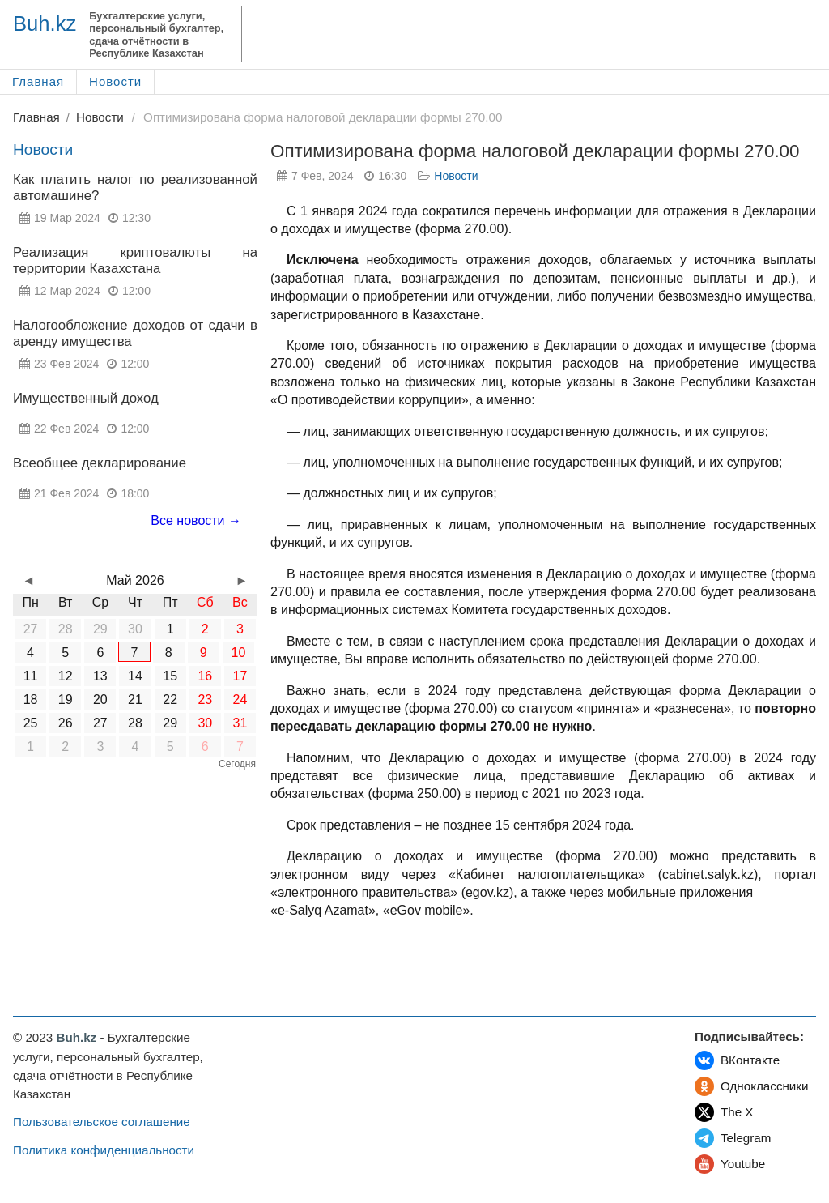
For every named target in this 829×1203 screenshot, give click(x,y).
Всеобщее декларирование (99, 463)
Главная (38, 81)
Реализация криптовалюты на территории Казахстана (135, 260)
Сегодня (237, 764)
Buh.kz (44, 23)
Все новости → (196, 520)
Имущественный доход (86, 398)
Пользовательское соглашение (101, 1121)
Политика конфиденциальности (103, 1150)
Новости (115, 81)
